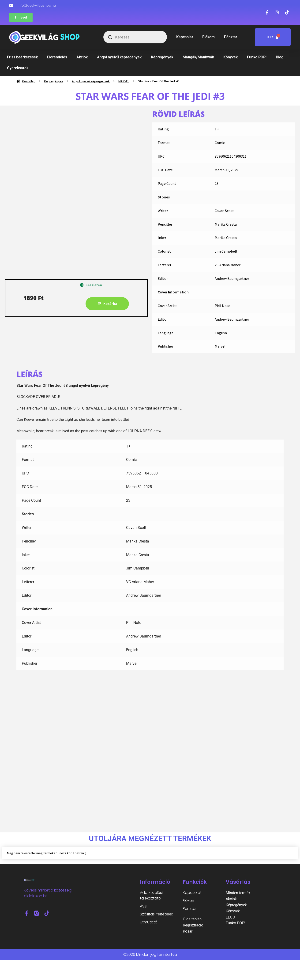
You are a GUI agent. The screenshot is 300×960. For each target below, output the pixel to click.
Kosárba (110, 303)
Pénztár (230, 37)
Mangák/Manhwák (198, 57)
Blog (279, 57)
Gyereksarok (17, 68)
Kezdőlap (28, 81)
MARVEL (123, 81)
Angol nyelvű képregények (119, 57)
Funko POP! (256, 57)
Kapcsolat (184, 37)
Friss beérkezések (22, 57)
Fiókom (208, 37)
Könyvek (230, 57)
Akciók (82, 57)
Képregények (162, 57)
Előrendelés (57, 57)
